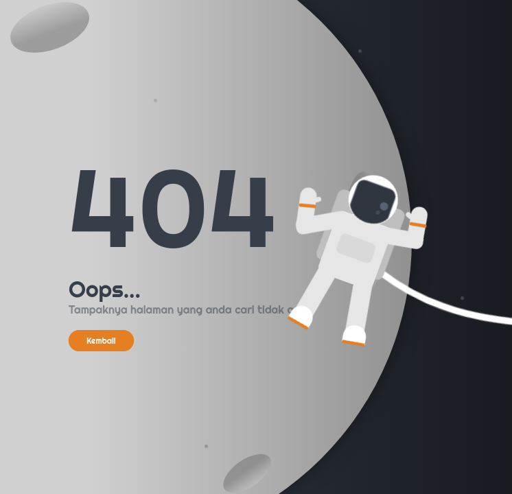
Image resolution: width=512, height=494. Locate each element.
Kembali (101, 341)
